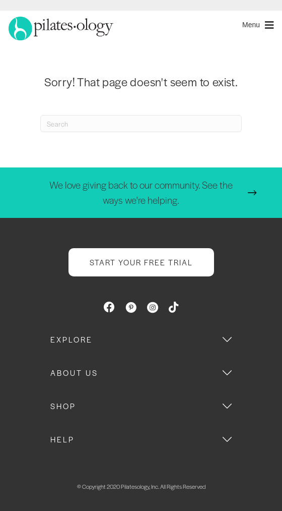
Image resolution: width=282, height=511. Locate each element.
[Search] (141, 123)
